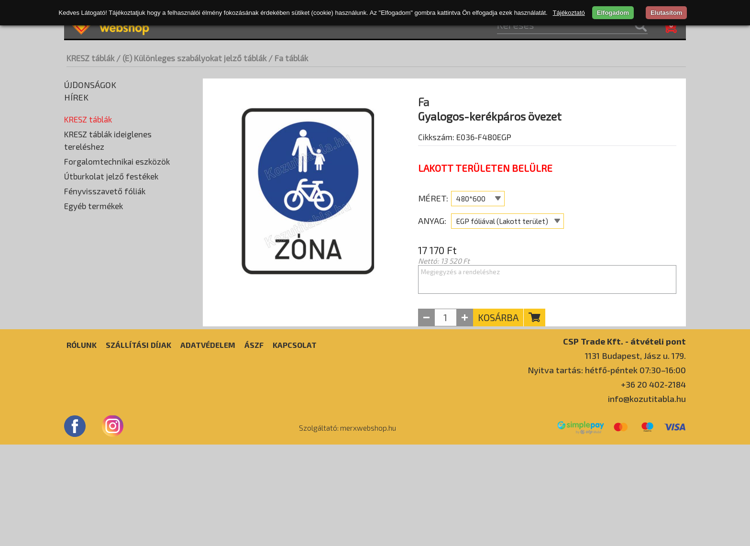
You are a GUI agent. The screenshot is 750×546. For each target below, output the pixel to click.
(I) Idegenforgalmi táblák (106, 276)
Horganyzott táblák (101, 218)
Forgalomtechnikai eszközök (117, 333)
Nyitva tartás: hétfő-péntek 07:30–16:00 (607, 471)
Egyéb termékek (93, 378)
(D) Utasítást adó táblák (104, 175)
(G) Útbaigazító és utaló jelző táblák (123, 247)
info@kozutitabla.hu (647, 500)
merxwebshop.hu (368, 529)
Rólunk (81, 446)
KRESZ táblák (90, 58)
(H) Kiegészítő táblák (100, 261)
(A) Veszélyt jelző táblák (105, 132)
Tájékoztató (569, 12)
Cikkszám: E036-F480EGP (464, 161)
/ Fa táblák (288, 58)
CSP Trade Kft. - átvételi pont (624, 442)
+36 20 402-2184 (653, 485)
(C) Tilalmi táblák (93, 161)
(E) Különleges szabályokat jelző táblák (129, 190)
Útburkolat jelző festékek (111, 348)
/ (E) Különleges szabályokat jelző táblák (191, 58)
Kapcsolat (295, 446)
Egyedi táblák (87, 290)
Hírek (76, 97)
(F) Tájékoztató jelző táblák (110, 233)
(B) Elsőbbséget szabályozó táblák (122, 147)
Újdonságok (90, 84)
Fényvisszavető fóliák (104, 363)
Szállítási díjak (138, 446)
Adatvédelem (207, 446)
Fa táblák (84, 204)
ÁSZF (254, 446)
